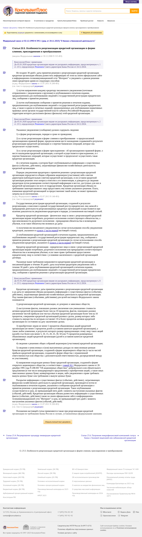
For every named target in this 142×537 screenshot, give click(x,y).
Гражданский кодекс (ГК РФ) (14, 469)
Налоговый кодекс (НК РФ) (13, 477)
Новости (100, 21)
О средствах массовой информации (86, 489)
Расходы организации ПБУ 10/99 (120, 473)
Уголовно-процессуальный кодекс (51, 485)
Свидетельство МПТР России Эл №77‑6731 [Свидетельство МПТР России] (75, 526)
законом (36, 56)
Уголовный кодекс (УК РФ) (13, 485)
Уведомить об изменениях (92, 33)
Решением (39, 67)
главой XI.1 (68, 365)
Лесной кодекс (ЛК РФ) (47, 473)
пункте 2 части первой (60, 242)
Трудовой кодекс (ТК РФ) (13, 481)
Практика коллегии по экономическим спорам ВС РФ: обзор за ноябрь (122, 54)
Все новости (112, 83)
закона (34, 83)
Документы (13, 28)
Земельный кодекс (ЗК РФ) (48, 469)
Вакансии (111, 21)
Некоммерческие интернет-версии (16, 21)
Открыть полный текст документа (57, 422)
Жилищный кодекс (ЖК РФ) (14, 473)
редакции (21, 33)
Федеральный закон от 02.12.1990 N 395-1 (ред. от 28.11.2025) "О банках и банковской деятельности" (49, 41)
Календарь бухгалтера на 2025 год (120, 483)
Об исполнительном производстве (85, 477)
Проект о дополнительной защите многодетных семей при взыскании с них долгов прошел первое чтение (122, 75)
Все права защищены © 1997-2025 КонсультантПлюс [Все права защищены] (24, 533)
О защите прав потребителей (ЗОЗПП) (87, 473)
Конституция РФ (9, 497)
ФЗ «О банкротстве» (80, 469)
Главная (5, 28)
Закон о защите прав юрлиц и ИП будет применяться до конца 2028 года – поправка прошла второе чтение (122, 43)
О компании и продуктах (44, 21)
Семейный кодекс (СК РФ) (48, 477)
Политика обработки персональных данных (75, 529)
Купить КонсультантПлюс (67, 21)
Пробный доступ (86, 21)
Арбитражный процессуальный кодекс (18, 493)
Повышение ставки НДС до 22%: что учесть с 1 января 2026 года (121, 64)
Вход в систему (131, 2)
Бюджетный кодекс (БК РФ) (14, 489)
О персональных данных (82, 481)
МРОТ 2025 (42, 495)
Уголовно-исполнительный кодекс (51, 481)
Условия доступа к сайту (67, 533)
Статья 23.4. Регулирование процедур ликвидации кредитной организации (33, 436)
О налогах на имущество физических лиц (88, 485)
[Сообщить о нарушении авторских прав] (34, 527)
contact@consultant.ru (12, 515)
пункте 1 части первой (47, 230)
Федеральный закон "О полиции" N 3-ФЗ (123, 469)
